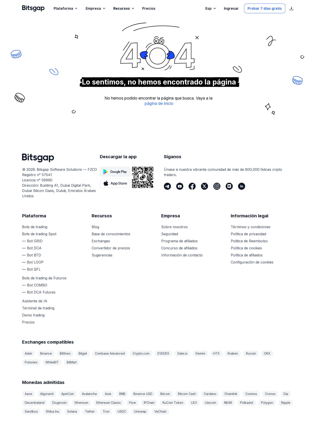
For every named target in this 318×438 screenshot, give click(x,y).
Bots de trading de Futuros (44, 278)
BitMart (72, 362)
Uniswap (140, 411)
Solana (72, 411)
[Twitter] (204, 186)
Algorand (46, 394)
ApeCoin (67, 394)
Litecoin (210, 402)
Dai (286, 394)
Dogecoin (59, 402)
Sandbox (31, 411)
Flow (132, 402)
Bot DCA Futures (41, 292)
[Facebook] (192, 186)
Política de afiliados (247, 255)
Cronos (270, 394)
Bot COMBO (37, 285)
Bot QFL (34, 269)
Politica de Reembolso (249, 241)
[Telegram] (167, 186)
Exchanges (101, 241)
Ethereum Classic (108, 402)
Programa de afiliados (179, 241)
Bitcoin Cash (187, 394)
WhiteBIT (52, 362)
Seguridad (169, 234)
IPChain (149, 402)
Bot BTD (34, 255)
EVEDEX (163, 353)
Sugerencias (102, 255)
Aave (28, 394)
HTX (216, 353)
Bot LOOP (35, 262)
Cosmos (251, 394)
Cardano (210, 394)
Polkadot (246, 402)
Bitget (83, 353)
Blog (95, 227)
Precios (28, 322)
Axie (108, 394)
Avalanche (89, 394)
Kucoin (251, 353)
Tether (90, 411)
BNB (122, 394)
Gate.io (182, 353)
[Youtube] (179, 186)
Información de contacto (182, 255)
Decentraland (34, 402)
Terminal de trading (38, 308)
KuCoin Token (173, 402)
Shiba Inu (52, 411)
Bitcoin (165, 394)
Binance (46, 353)
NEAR (228, 402)
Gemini (200, 353)
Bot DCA (34, 248)
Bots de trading (34, 227)
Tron (106, 411)
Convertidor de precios (111, 248)
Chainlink (230, 394)
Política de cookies (246, 248)
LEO (194, 402)
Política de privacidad (248, 234)
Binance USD (142, 394)
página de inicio (159, 103)
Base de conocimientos (111, 234)
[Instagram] (216, 186)
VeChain (160, 411)
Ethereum (81, 402)
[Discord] (229, 186)
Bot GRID (35, 241)
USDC (121, 411)
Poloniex (31, 362)
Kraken (233, 353)
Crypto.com (141, 353)
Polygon (267, 402)
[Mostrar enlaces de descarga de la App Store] (291, 8)
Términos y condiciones (251, 227)
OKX (267, 353)
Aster (28, 353)
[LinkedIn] (241, 186)
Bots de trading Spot (39, 234)
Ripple (285, 402)
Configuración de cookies (252, 262)
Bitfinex (65, 353)
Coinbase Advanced (110, 353)
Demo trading (33, 315)
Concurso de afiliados (179, 248)
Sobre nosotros (174, 227)
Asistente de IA (34, 301)
